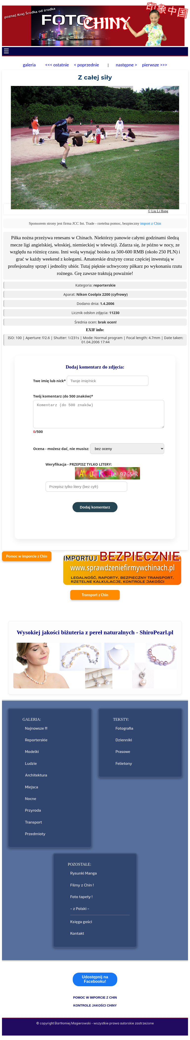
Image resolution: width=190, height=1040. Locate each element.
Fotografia (124, 731)
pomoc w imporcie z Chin (95, 1000)
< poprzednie (86, 65)
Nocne (30, 801)
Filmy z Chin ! (82, 887)
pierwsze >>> (154, 65)
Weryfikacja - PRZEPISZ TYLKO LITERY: (93, 479)
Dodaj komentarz (95, 509)
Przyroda (33, 813)
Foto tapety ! (81, 899)
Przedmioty (35, 836)
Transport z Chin (95, 597)
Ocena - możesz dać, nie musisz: (98, 451)
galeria (29, 65)
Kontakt (77, 936)
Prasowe (123, 754)
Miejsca (31, 789)
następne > (126, 65)
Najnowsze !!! (36, 731)
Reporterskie (36, 742)
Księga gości (81, 924)
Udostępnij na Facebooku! (95, 981)
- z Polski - (79, 911)
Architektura (36, 777)
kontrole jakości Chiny (95, 1008)
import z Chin (150, 223)
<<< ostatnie (57, 65)
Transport (33, 824)
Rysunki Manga (83, 876)
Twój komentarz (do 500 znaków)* (101, 415)
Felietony (124, 766)
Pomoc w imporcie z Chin (26, 558)
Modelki (32, 754)
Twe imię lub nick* (90, 381)
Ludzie (31, 766)
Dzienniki (124, 742)
